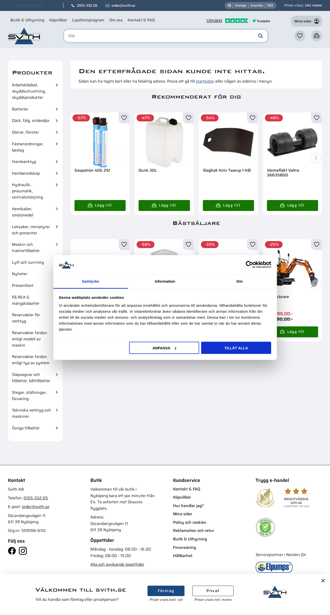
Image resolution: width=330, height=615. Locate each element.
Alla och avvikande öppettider (117, 564)
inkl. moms (313, 5)
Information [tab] (165, 281)
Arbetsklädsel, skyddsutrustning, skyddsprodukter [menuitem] (29, 91)
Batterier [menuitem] (20, 109)
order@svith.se (123, 5)
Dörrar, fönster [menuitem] (25, 132)
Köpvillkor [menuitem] (58, 20)
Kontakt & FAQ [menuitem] (141, 20)
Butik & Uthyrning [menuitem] (27, 20)
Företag (166, 591)
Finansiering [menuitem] (184, 547)
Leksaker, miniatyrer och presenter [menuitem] (31, 230)
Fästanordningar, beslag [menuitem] (27, 147)
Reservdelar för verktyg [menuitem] (26, 318)
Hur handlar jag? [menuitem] (188, 506)
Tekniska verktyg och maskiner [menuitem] (31, 413)
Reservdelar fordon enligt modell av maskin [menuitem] (29, 339)
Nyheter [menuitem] (19, 274)
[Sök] (260, 36)
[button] (299, 35)
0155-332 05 (87, 5)
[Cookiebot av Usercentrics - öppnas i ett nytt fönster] (249, 264)
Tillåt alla (236, 348)
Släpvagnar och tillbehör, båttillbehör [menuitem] (31, 377)
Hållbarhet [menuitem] (182, 556)
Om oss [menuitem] (116, 20)
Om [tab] (239, 281)
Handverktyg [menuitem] (24, 161)
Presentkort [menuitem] (23, 285)
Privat (212, 591)
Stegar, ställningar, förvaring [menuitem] (29, 395)
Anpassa (164, 348)
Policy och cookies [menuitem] (189, 522)
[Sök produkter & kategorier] (165, 36)
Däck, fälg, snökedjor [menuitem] (31, 120)
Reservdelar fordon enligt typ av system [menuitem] (30, 360)
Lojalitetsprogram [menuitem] (88, 20)
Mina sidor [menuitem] (182, 514)
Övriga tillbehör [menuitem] (26, 428)
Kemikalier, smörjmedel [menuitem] (22, 212)
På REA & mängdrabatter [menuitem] (25, 300)
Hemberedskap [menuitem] (26, 173)
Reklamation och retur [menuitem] (193, 530)
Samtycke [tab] (90, 281)
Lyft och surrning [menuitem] (28, 262)
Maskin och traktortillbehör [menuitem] (26, 247)
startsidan (205, 81)
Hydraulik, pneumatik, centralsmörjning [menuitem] (27, 191)
